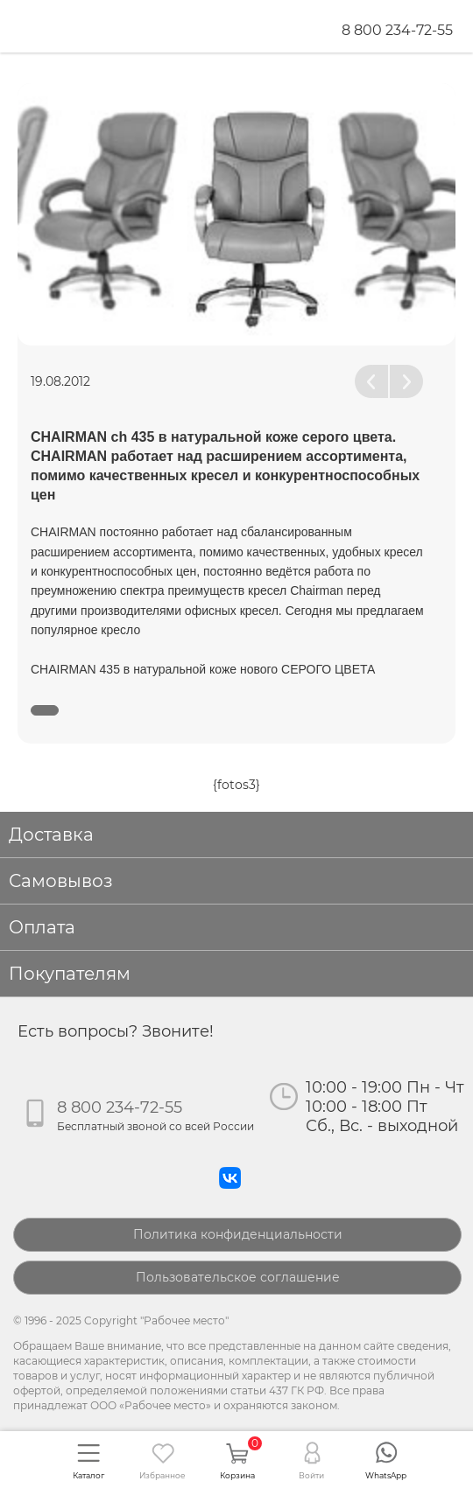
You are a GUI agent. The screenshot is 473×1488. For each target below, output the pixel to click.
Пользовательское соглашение (238, 1277)
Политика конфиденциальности (237, 1234)
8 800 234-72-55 (397, 30)
